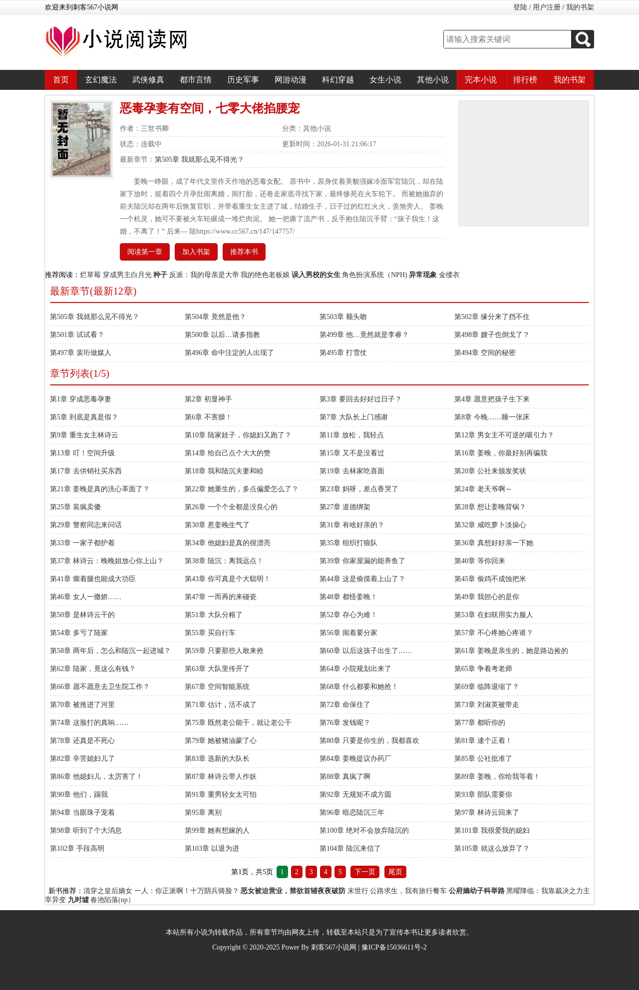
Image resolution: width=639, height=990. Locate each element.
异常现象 (423, 275)
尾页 (395, 872)
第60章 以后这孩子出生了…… (366, 651)
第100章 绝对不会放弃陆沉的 (364, 830)
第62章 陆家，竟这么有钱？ (93, 668)
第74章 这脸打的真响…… (89, 722)
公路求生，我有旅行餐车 (408, 891)
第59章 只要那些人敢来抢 (224, 651)
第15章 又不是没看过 (352, 453)
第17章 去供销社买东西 (86, 471)
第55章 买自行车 (210, 633)
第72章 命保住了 (345, 704)
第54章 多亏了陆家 (79, 633)
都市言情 (196, 79)
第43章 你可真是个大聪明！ (228, 579)
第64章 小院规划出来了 (355, 668)
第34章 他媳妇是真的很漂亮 (228, 543)
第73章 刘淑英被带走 (486, 704)
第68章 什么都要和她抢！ (359, 686)
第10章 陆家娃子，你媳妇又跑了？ (238, 435)
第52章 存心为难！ (348, 615)
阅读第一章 (144, 252)
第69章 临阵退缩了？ (486, 686)
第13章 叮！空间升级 (82, 453)
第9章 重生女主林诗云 (84, 435)
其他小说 (433, 79)
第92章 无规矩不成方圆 (355, 794)
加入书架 (196, 252)
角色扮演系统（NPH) (374, 275)
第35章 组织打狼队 (348, 543)
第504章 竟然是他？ (215, 317)
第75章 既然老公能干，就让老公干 (238, 722)
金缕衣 (449, 275)
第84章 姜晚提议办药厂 (355, 758)
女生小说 (385, 79)
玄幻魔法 (101, 79)
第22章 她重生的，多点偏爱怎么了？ (242, 489)
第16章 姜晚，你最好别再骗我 (500, 453)
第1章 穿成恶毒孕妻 (80, 399)
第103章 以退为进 (212, 848)
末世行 (357, 891)
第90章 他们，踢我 (79, 794)
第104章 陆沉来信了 (350, 848)
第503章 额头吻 (343, 317)
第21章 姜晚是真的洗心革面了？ (100, 489)
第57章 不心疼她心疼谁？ (493, 633)
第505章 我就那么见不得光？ (199, 159)
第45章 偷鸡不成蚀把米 (490, 579)
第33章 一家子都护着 (82, 543)
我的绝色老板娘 (265, 275)
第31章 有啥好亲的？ (352, 525)
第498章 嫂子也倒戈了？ (492, 334)
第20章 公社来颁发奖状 (490, 471)
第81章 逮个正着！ (483, 740)
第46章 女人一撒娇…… (86, 597)
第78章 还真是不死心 (82, 740)
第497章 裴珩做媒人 (80, 352)
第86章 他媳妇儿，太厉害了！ (96, 776)
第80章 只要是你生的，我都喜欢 (369, 740)
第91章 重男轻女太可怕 (221, 794)
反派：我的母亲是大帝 (204, 275)
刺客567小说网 (333, 947)
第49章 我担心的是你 (486, 597)
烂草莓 (90, 275)
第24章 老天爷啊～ (483, 489)
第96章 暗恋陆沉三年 (352, 812)
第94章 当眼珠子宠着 (82, 812)
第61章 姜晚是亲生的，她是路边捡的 (511, 651)
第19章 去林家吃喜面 (352, 471)
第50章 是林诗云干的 (82, 615)
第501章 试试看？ (77, 334)
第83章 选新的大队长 (217, 758)
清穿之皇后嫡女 (107, 891)
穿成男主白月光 (127, 275)
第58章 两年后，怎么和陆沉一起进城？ (110, 651)
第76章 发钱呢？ (345, 722)
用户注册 (547, 7)
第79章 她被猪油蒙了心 (221, 740)
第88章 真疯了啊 (345, 776)
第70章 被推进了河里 (82, 704)
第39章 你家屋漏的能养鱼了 (362, 561)
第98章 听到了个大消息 (86, 830)
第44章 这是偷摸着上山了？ (362, 579)
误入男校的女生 (316, 275)
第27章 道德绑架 (345, 507)
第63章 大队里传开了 (217, 668)
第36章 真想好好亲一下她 (493, 543)
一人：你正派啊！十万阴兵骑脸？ (186, 891)
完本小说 (481, 79)
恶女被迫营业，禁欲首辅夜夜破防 (293, 891)
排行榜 (525, 79)
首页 (61, 79)
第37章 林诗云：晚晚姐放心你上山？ (107, 561)
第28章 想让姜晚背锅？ (490, 507)
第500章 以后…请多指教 (222, 334)
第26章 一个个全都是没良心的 (231, 507)
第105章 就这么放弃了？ (492, 848)
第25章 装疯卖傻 (75, 507)
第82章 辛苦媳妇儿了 (82, 758)
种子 (160, 275)
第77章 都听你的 (479, 722)
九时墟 (78, 900)
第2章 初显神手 (208, 399)
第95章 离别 (203, 812)
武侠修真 (148, 79)
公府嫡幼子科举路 (477, 891)
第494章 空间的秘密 (485, 352)
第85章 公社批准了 (483, 758)
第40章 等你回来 (479, 561)
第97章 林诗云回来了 (486, 812)
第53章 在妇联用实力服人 (493, 615)
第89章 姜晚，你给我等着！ (497, 776)
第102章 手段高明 (77, 848)
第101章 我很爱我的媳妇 (492, 830)
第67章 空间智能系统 (217, 686)
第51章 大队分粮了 (214, 615)
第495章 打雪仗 (343, 352)
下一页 (364, 872)
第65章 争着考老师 (483, 668)
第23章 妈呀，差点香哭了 (359, 489)
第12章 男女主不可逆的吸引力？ (504, 435)
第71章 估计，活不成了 (221, 704)
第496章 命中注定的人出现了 (229, 352)
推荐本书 (244, 252)
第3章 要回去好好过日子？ (361, 399)
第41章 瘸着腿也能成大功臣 (93, 579)
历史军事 (243, 79)
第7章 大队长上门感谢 (354, 417)
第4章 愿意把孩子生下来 (492, 399)
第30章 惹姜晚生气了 (217, 525)
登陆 (520, 7)
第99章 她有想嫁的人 (217, 830)
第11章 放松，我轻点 (352, 435)
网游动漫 (291, 79)
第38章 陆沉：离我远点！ (224, 561)
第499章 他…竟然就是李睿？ (364, 334)
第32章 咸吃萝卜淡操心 (490, 525)
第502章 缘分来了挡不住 (492, 317)
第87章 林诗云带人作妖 (221, 776)
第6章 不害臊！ (208, 417)
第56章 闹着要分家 (348, 633)
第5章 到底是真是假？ (84, 417)
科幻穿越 (338, 79)
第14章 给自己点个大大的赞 (228, 453)
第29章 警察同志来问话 (86, 525)
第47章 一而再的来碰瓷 (221, 597)
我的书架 (580, 7)
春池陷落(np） (112, 900)
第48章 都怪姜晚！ (348, 597)
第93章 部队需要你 (483, 794)
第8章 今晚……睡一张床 (492, 417)
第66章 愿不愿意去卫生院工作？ (100, 686)
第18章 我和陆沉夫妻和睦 (224, 471)
